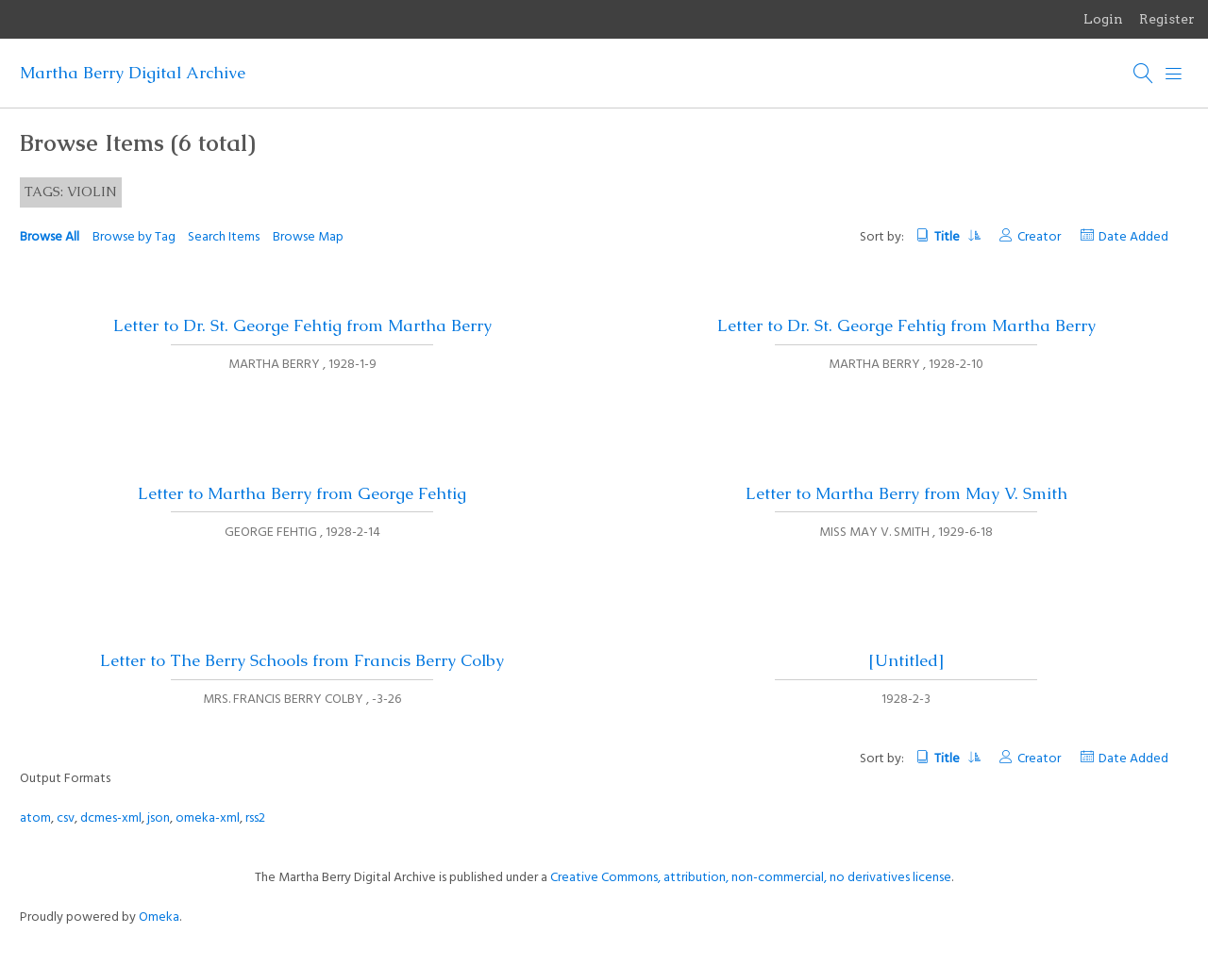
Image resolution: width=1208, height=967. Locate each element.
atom (35, 818)
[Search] (1144, 73)
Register (1167, 18)
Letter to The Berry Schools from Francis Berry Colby (302, 660)
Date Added (1133, 237)
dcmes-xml (111, 818)
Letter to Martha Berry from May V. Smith (906, 493)
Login (1103, 18)
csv (66, 818)
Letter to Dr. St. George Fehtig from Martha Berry (302, 325)
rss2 (255, 818)
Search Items (224, 237)
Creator (1039, 237)
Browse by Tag (134, 237)
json (158, 818)
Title (956, 237)
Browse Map (308, 237)
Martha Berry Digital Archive (132, 72)
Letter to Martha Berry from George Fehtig (302, 493)
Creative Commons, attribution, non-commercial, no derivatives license (750, 878)
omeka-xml (208, 818)
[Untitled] (906, 660)
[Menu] (1174, 73)
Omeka (159, 917)
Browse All (49, 237)
